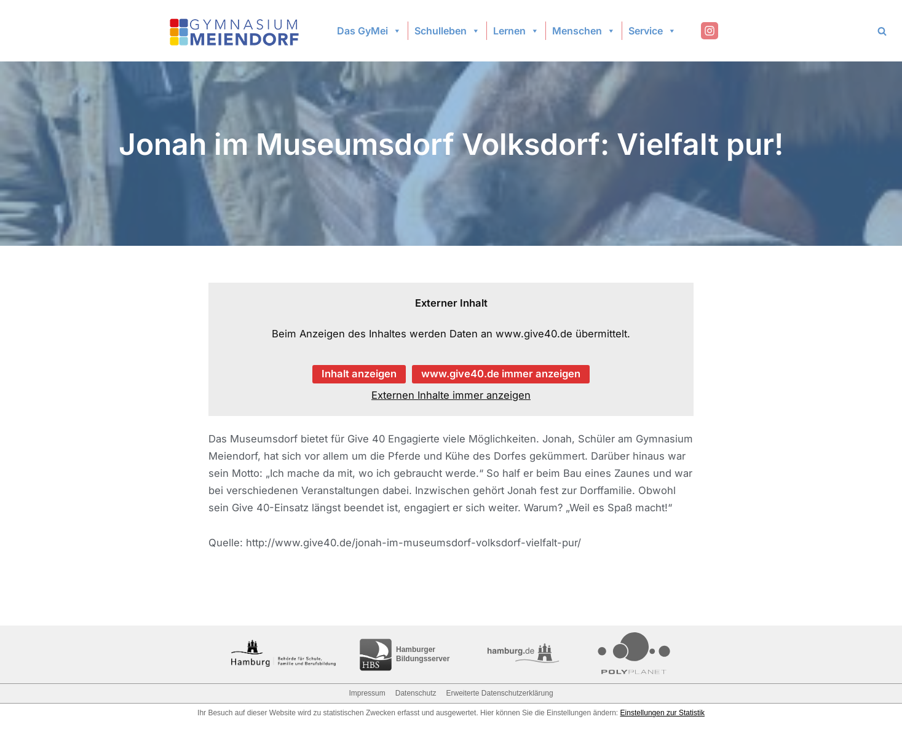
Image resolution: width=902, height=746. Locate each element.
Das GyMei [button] (369, 31)
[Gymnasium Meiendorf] (235, 31)
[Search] (882, 31)
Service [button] (652, 31)
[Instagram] (709, 30)
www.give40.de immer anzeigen (501, 375)
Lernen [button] (516, 31)
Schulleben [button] (447, 31)
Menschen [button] (583, 31)
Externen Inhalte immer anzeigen (451, 396)
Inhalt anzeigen (358, 375)
